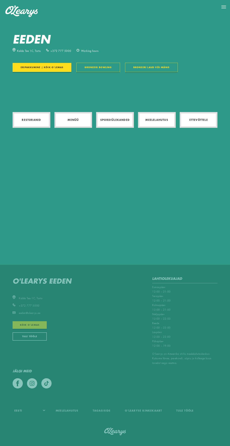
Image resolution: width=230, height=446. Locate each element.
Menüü (73, 120)
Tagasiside (102, 410)
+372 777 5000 (58, 51)
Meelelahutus (156, 120)
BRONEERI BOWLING (98, 67)
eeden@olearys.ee (26, 313)
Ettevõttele (198, 120)
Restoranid (31, 120)
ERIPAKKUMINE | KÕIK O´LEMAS (42, 67)
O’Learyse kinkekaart (143, 410)
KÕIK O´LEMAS (29, 325)
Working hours (88, 51)
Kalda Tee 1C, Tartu (27, 51)
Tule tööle (29, 336)
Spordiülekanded (115, 120)
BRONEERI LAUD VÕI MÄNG (151, 67)
